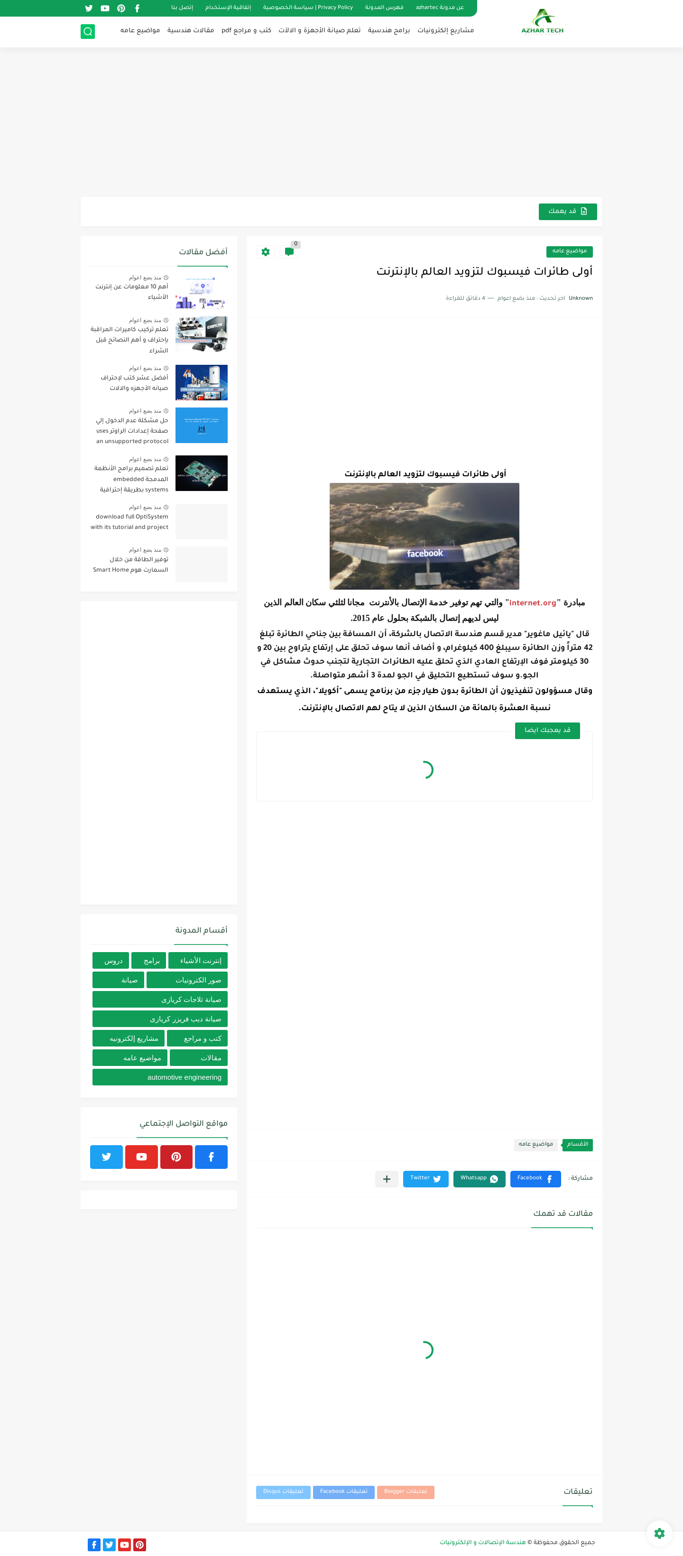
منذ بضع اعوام (145, 277)
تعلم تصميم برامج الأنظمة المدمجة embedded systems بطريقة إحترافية (131, 480)
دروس (113, 960)
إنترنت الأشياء (201, 960)
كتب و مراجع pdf (246, 31)
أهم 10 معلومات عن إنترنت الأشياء (131, 292)
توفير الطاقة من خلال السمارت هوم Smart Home (130, 565)
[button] (535, 1179)
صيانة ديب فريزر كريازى (186, 1019)
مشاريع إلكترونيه (134, 1038)
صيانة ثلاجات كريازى (191, 999)
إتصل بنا (182, 8)
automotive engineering (185, 1077)
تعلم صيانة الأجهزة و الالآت (319, 31)
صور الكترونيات (198, 980)
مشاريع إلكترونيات (445, 31)
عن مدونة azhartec (440, 8)
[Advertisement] (341, 123)
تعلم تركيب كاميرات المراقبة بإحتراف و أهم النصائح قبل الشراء (129, 341)
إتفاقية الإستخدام (228, 8)
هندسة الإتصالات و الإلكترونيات (483, 1543)
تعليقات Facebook (344, 1492)
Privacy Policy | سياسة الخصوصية (308, 8)
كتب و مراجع (203, 1038)
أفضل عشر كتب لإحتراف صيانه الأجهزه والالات (134, 383)
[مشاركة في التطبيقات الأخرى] (386, 1179)
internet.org (532, 604)
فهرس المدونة (384, 8)
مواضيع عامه (140, 31)
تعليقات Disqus (283, 1492)
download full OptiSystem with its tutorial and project (129, 522)
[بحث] (88, 31)
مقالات (211, 1058)
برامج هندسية (389, 31)
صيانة (129, 980)
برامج (152, 960)
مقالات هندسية (190, 31)
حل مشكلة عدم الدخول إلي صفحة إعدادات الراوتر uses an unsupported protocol (132, 432)
